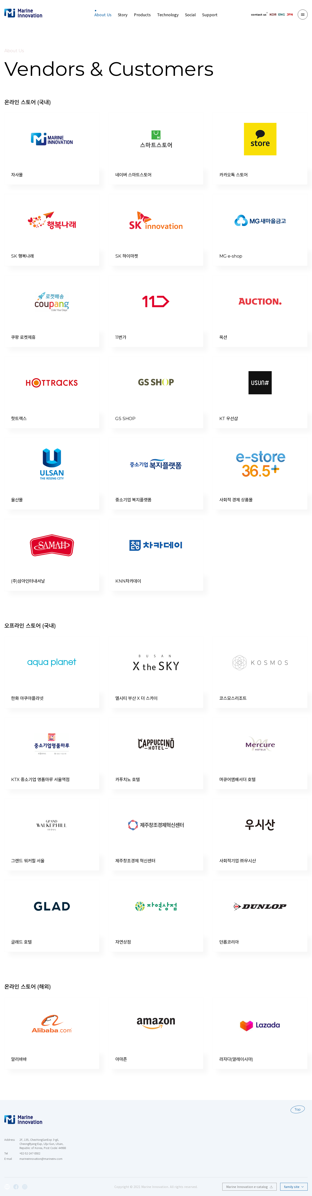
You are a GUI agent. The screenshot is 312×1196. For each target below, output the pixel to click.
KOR (273, 14)
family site (294, 1187)
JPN (290, 14)
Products (142, 14)
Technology (168, 14)
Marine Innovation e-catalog (249, 1187)
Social (190, 14)
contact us (258, 14)
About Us (102, 14)
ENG (281, 14)
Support (210, 14)
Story (122, 14)
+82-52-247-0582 (30, 1153)
